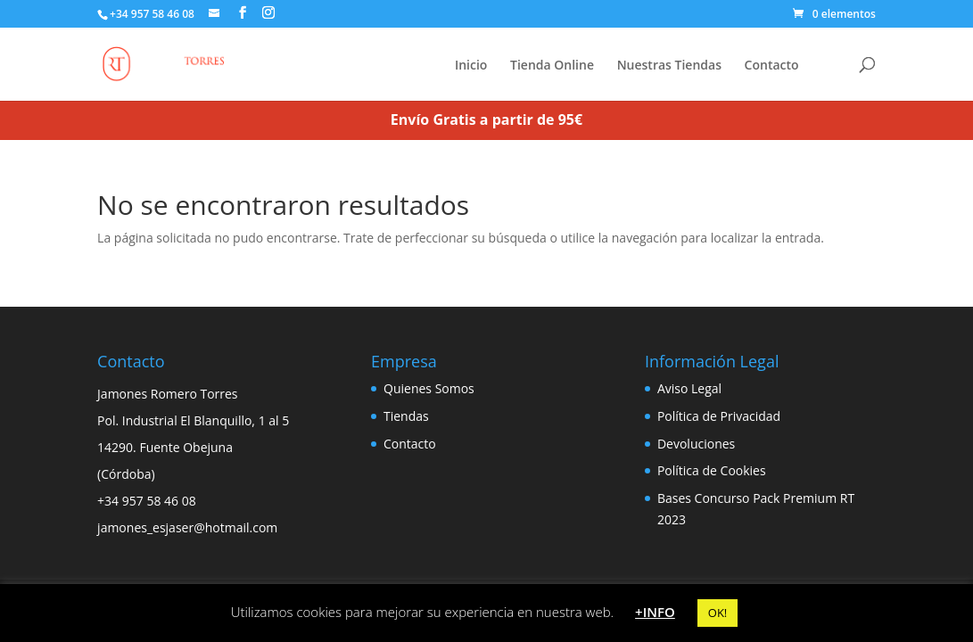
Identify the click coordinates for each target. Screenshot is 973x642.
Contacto (772, 66)
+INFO (655, 612)
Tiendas (406, 415)
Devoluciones (696, 443)
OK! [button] (718, 613)
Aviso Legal (689, 388)
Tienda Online (552, 66)
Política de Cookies (711, 470)
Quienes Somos (428, 388)
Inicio (471, 66)
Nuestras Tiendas (669, 66)
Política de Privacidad (718, 415)
